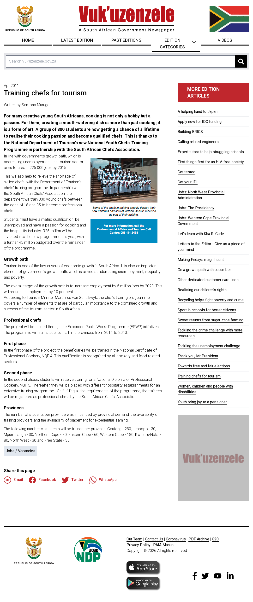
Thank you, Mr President (198, 356)
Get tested (186, 172)
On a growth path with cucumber (204, 269)
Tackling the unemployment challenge (209, 346)
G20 (215, 539)
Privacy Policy (138, 545)
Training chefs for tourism (199, 376)
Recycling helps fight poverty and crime (211, 300)
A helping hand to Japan (197, 111)
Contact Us (154, 539)
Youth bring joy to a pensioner (202, 402)
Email (13, 480)
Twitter (73, 480)
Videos (225, 40)
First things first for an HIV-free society (211, 162)
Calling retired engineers (198, 141)
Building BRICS (190, 131)
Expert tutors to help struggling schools (211, 152)
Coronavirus (176, 539)
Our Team (134, 539)
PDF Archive (198, 539)
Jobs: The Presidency (196, 208)
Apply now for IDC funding (200, 121)
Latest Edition (77, 40)
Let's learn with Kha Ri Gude (201, 234)
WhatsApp (103, 480)
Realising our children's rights (202, 290)
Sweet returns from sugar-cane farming (210, 320)
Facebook (42, 480)
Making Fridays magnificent (201, 259)
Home (28, 40)
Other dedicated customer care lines (208, 280)
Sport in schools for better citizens (207, 310)
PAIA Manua (163, 545)
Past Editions (126, 40)
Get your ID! (188, 182)
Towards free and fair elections (204, 366)
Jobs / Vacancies (20, 451)
